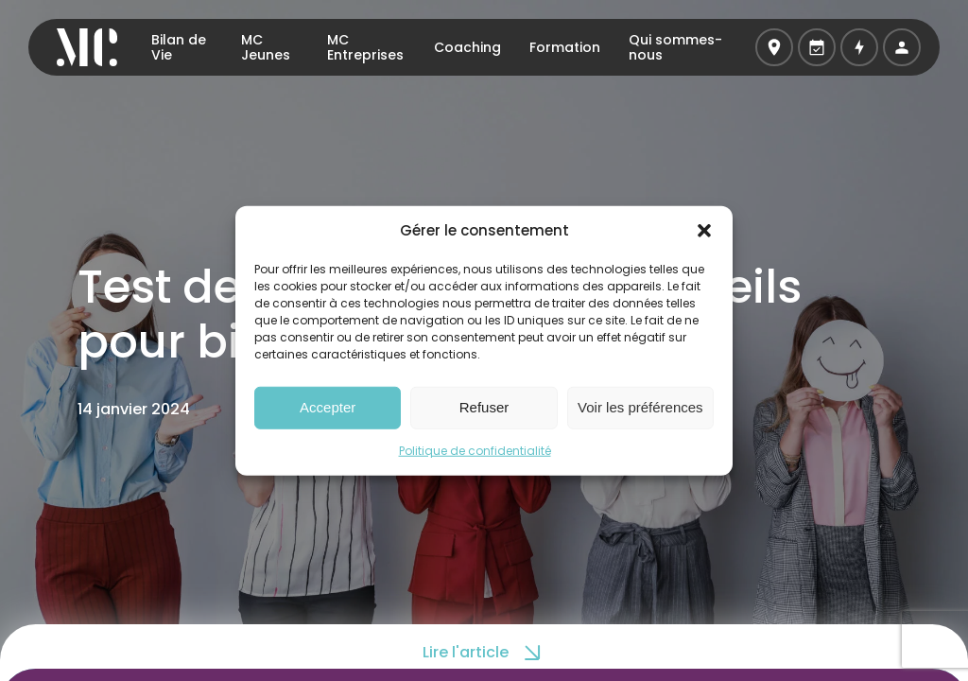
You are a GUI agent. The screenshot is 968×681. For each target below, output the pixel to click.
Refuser (484, 407)
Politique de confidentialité (475, 450)
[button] (704, 230)
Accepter (327, 407)
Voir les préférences (640, 407)
